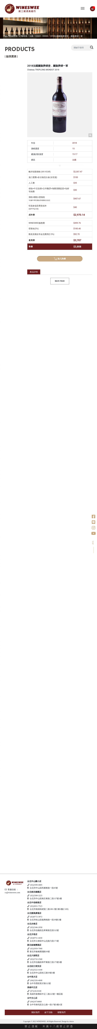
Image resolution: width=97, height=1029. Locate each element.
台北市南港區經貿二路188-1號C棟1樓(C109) (47, 909)
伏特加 (8, 802)
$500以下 (12, 158)
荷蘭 (9, 499)
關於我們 (36, 1012)
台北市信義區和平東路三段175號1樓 (44, 962)
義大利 (10, 110)
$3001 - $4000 (14, 141)
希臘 (9, 243)
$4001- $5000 (14, 567)
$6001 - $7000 (14, 657)
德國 (9, 270)
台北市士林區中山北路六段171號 (43, 941)
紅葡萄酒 (23, 36)
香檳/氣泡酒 (11, 353)
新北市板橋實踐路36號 (38, 951)
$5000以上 (13, 205)
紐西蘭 (10, 70)
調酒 (7, 840)
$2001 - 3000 (14, 495)
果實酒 (10, 587)
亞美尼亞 (11, 169)
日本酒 (8, 543)
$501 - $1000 (14, 74)
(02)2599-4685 (34, 885)
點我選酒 (13, 36)
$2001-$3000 (14, 435)
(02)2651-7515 (34, 906)
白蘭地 (8, 633)
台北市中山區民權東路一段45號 (42, 888)
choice (71, 1021)
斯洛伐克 (11, 844)
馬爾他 (10, 825)
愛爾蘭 (10, 454)
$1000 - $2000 (14, 459)
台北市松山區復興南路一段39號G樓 (44, 920)
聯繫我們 (62, 1012)
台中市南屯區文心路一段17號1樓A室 (44, 1005)
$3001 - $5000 (41, 36)
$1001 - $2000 (14, 86)
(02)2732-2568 (34, 959)
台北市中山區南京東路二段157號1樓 (44, 898)
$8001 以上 (13, 106)
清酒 (9, 547)
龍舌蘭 (8, 524)
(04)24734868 (34, 1002)
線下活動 (48, 1012)
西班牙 (10, 125)
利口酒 (8, 702)
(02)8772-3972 (34, 917)
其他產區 (11, 181)
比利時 (10, 482)
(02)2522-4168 (34, 970)
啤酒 (7, 816)
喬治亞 (10, 153)
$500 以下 (13, 849)
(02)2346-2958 (34, 927)
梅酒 (9, 571)
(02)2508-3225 (34, 895)
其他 (9, 615)
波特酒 (8, 399)
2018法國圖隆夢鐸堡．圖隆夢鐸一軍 (66, 36)
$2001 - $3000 (14, 90)
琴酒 (7, 752)
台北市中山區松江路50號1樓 (41, 973)
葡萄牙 (10, 145)
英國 (9, 707)
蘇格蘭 (10, 463)
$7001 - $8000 (14, 102)
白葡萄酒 (9, 238)
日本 (9, 439)
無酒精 (8, 855)
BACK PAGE (60, 281)
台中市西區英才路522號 (39, 983)
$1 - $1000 (13, 149)
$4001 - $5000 (14, 201)
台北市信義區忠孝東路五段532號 (43, 930)
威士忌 (8, 414)
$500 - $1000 (14, 255)
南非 (9, 326)
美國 (9, 209)
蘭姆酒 (8, 783)
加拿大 (10, 738)
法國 (31, 36)
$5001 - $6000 (14, 98)
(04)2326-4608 (34, 980)
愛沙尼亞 (11, 834)
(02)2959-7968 (34, 948)
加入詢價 (60, 258)
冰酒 (7, 733)
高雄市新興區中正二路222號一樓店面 (45, 994)
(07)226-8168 (34, 991)
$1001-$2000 (14, 431)
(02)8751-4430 (34, 938)
